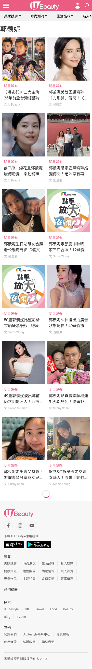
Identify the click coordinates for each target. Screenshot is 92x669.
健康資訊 (10, 571)
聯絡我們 (48, 642)
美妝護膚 (11, 16)
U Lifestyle (11, 609)
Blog (7, 617)
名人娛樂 (67, 563)
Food (53, 609)
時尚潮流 (37, 16)
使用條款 (10, 642)
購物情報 (48, 571)
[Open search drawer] (87, 6)
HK (27, 609)
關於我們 (10, 634)
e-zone (21, 617)
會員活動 (48, 579)
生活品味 (63, 16)
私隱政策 (29, 642)
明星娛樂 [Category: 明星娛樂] (11, 86)
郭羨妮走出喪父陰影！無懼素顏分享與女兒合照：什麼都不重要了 (23, 477)
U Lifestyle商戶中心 (36, 634)
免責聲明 (62, 634)
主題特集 (29, 579)
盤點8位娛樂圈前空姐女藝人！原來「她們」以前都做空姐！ (68, 477)
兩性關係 (29, 571)
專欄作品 (10, 579)
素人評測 (67, 571)
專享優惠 (67, 579)
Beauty (68, 609)
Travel (39, 609)
